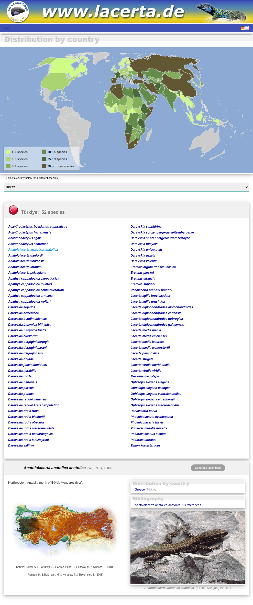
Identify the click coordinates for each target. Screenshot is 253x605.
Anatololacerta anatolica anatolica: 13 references (168, 505)
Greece (140, 489)
